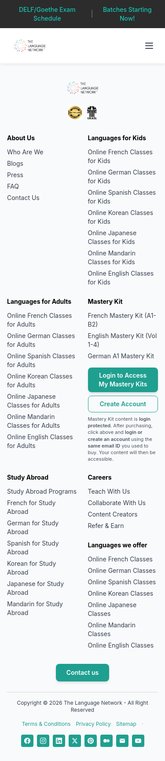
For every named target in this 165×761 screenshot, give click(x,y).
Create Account (122, 404)
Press (15, 174)
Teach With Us (109, 491)
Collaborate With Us (117, 502)
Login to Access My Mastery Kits (123, 379)
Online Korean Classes (121, 593)
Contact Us (23, 197)
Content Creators (113, 514)
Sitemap (126, 724)
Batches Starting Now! (127, 14)
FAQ (13, 186)
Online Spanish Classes (122, 582)
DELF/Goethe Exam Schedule (47, 14)
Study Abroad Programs (42, 491)
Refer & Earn (106, 525)
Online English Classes (121, 645)
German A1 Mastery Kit (121, 356)
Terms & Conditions (46, 724)
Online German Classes (122, 570)
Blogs (15, 163)
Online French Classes (120, 559)
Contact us (82, 672)
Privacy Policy (93, 724)
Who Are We (25, 152)
